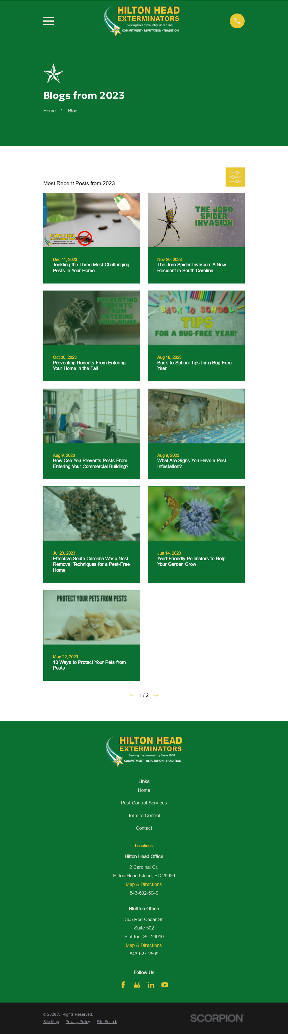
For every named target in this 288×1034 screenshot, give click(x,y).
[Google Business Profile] (137, 984)
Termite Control (144, 815)
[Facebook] (123, 984)
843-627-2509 (144, 953)
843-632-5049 (144, 893)
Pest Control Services (144, 803)
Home (144, 790)
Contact (144, 828)
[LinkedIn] (151, 984)
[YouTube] (164, 984)
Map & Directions (144, 884)
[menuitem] (51, 1022)
